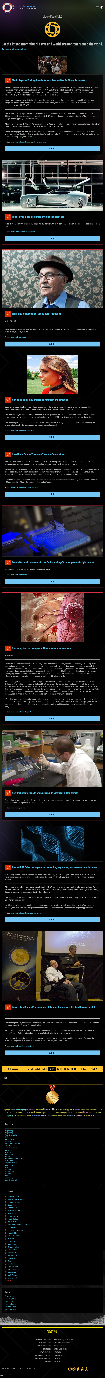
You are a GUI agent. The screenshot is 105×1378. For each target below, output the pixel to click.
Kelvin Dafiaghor (14, 1219)
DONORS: (45, 1349)
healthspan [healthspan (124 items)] (41, 1112)
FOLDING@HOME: (39, 1355)
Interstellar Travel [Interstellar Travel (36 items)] (69, 1113)
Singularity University (12, 1144)
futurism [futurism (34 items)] (25, 1113)
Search (100, 1082)
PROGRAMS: (57, 1355)
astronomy (9, 1161)
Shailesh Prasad (15, 231)
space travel (22, 808)
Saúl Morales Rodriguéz (16, 1199)
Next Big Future (10, 1304)
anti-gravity (9, 1154)
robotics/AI (24, 231)
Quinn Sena (12, 1205)
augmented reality (11, 1163)
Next (93, 1069)
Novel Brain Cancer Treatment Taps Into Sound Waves (39, 454)
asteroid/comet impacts (13, 1159)
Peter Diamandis (11, 1135)
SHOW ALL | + (8, 1280)
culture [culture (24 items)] (98, 1110)
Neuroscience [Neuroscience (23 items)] (19, 1115)
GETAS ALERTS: (58, 1343)
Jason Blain (12, 1269)
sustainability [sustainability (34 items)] (70, 1116)
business (30, 913)
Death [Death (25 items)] (101, 1110)
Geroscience (9, 1296)
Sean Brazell (12, 1253)
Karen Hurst (14, 142)
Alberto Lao (12, 1244)
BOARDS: (56, 1349)
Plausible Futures (11, 1307)
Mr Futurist (9, 1301)
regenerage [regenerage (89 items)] (36, 1115)
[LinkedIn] (78, 1369)
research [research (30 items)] (53, 1115)
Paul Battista (12, 1213)
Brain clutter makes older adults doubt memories (36, 314)
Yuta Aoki (11, 1239)
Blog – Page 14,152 (52, 17)
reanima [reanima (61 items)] (28, 1116)
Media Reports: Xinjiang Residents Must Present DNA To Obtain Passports (48, 80)
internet (30, 142)
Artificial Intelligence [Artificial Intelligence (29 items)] (30, 1110)
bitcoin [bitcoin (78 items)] (72, 1110)
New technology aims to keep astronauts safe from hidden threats (45, 793)
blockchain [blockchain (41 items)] (77, 1110)
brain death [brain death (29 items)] (83, 1110)
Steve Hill (11, 1258)
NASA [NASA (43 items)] (15, 1116)
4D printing (9, 1133)
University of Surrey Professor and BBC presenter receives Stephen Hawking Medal (53, 1007)
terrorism (43, 142)
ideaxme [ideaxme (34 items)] (53, 1113)
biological (8, 1174)
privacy (39, 142)
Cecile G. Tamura (14, 1236)
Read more (52, 149)
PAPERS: (56, 1358)
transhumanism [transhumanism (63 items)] (87, 1116)
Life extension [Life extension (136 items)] (88, 1112)
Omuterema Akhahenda (16, 1230)
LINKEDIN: (40, 1343)
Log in (7, 49)
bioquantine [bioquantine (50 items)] (39, 1110)
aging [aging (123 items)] (6, 1109)
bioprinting (9, 1178)
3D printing (9, 1131)
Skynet (7, 1146)
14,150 (37, 1069)
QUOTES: (56, 1361)
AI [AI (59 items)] (9, 1110)
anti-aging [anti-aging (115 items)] (21, 1109)
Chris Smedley (13, 1278)
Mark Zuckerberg (11, 1148)
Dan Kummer (12, 1227)
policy (34, 142)
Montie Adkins (13, 1272)
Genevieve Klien (13, 1197)
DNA (6, 1137)
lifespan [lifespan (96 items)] (98, 1113)
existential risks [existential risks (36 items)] (9, 1113)
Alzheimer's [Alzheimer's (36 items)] (14, 1110)
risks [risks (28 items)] (56, 1115)
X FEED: (40, 1346)
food (35, 913)
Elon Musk (8, 1141)
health (29, 487)
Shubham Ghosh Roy (15, 1202)
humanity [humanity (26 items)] (49, 1113)
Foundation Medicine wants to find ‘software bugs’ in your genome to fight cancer (53, 562)
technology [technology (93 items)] (78, 1115)
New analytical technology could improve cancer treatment (42, 648)
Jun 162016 (8, 80)
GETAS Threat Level (52, 1332)
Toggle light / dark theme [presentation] (101, 7)
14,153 (59, 1069)
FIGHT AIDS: (41, 1352)
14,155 (73, 1069)
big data (8, 1169)
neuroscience (22, 337)
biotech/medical (23, 142)
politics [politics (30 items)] (24, 1115)
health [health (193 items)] (34, 1112)
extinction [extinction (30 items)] (16, 1113)
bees (6, 1167)
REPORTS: (56, 1352)
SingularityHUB (10, 1309)
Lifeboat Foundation (15, 1369)
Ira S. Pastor (12, 1275)
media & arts (30, 1046)
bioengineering (10, 1171)
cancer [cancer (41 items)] (87, 1110)
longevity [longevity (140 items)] (9, 1115)
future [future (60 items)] (20, 1113)
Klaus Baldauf (13, 1233)
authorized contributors (18, 49)
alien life (8, 1152)
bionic (7, 1176)
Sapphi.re (34, 1369)
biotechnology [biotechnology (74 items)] (64, 1110)
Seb (9, 1261)
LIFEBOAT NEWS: (58, 1340)
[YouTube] (82, 1369)
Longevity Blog (10, 1299)
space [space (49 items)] (64, 1115)
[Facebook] (70, 1369)
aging (7, 1150)
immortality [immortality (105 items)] (60, 1112)
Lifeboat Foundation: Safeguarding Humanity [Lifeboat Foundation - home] (47, 7)
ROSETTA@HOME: (39, 1358)
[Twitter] (74, 1369)
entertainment (22, 1046)
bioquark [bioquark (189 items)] (47, 1109)
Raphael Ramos (13, 1250)
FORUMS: (47, 1361)
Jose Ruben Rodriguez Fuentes (19, 1225)
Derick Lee (11, 1241)
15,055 (83, 1069)
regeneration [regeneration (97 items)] (45, 1115)
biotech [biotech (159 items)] (55, 1109)
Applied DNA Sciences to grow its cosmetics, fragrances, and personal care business (54, 867)
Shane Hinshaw (13, 1247)
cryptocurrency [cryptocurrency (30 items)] (93, 1110)
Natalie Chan (12, 1255)
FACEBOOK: (39, 1340)
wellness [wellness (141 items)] (96, 1115)
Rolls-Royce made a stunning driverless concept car (38, 217)
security (39, 913)
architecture (9, 1156)
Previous (14, 1069)
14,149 (30, 1069)
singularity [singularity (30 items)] (60, 1115)
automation (9, 1165)
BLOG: (55, 1346)
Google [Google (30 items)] (28, 1113)
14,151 (44, 1069)
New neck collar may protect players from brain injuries (40, 400)
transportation (31, 231)
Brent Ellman (12, 1264)
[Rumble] (86, 1369)
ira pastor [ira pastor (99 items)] (78, 1113)
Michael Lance (13, 1267)
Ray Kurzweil (9, 1139)
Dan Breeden (12, 1208)
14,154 (66, 1069)
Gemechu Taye (13, 1216)
